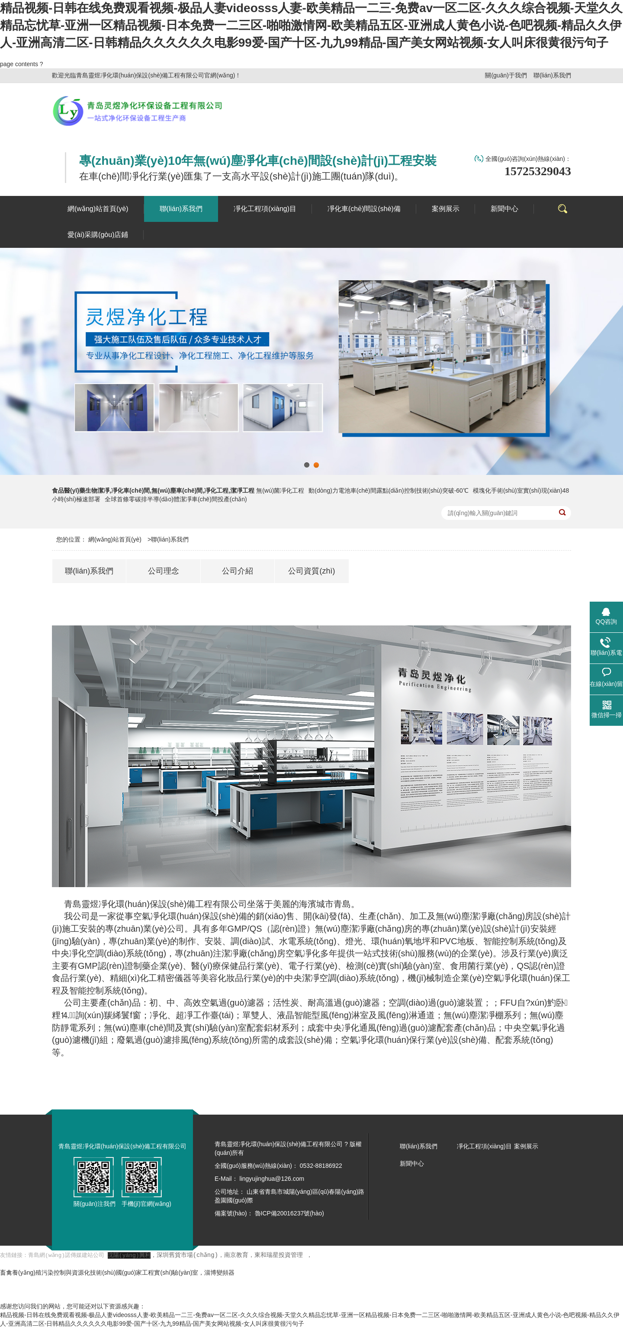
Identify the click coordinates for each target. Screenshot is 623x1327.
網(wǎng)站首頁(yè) (114, 539)
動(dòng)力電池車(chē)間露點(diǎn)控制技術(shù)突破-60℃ (388, 490)
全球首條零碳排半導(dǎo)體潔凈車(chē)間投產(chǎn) (176, 499)
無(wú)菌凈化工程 (280, 490)
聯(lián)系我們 (552, 75)
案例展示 (526, 1146)
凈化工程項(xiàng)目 (484, 1146)
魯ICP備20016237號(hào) (289, 1213)
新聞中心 (412, 1163)
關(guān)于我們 (506, 75)
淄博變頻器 (219, 1271)
